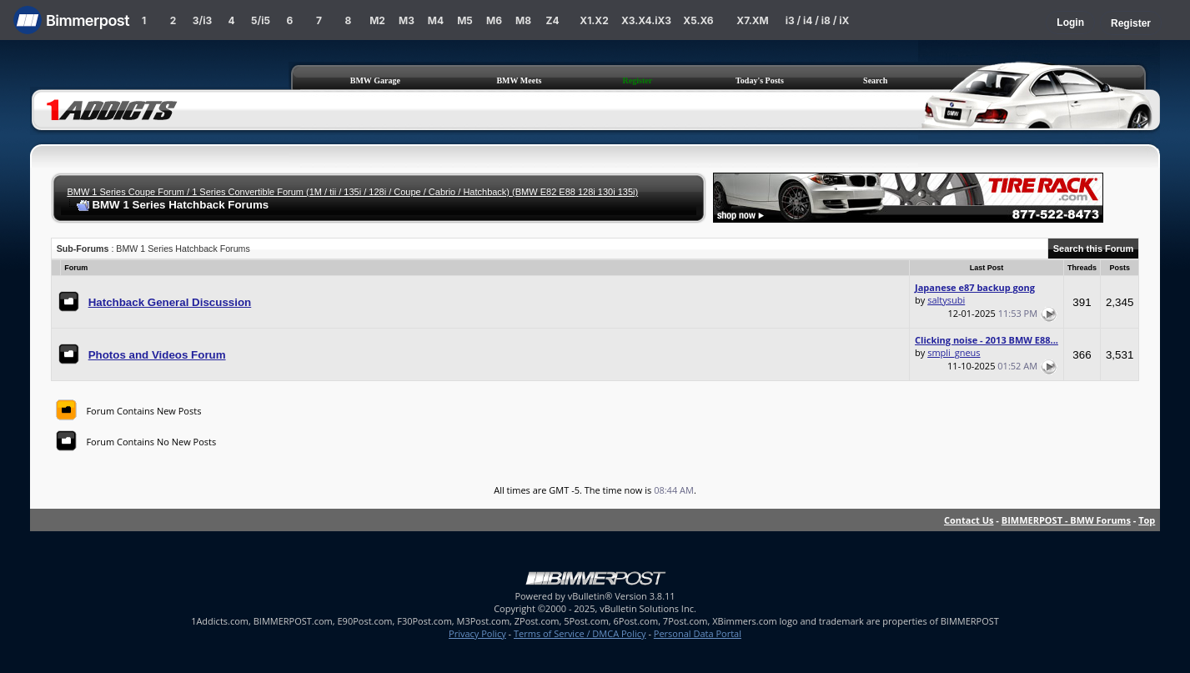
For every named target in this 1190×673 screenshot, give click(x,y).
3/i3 (202, 20)
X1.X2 (594, 20)
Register (1131, 23)
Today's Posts (760, 80)
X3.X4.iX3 (646, 20)
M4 (436, 20)
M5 (465, 20)
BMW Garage (375, 80)
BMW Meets (518, 80)
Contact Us (969, 520)
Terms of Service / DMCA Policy (580, 633)
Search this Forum (1093, 249)
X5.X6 (698, 20)
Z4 (552, 20)
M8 (523, 20)
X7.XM (752, 20)
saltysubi (946, 300)
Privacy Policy (477, 633)
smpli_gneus (953, 352)
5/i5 (260, 20)
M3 (406, 20)
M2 (377, 20)
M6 (494, 20)
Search (875, 80)
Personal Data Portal (697, 633)
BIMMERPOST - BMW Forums (1066, 520)
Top (1146, 520)
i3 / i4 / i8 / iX (818, 20)
